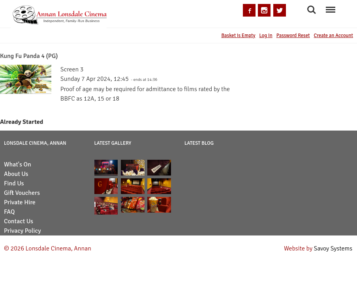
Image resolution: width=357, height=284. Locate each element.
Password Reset (293, 35)
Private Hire (20, 202)
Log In (265, 35)
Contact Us (18, 221)
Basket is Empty (238, 35)
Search (311, 10)
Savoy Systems (333, 248)
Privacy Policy (22, 231)
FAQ (9, 212)
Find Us (14, 183)
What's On (17, 164)
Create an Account (333, 35)
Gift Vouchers (22, 193)
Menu (330, 6)
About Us (16, 174)
